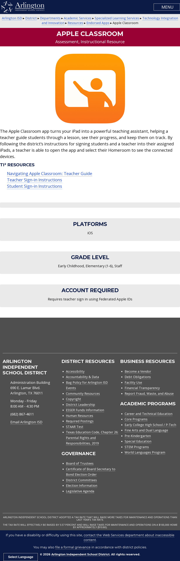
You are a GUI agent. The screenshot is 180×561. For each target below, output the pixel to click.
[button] (167, 7)
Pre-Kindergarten (138, 436)
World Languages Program (145, 452)
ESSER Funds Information (85, 410)
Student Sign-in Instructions (34, 186)
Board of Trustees (80, 463)
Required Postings (80, 421)
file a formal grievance (73, 547)
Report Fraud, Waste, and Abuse (149, 393)
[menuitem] (147, 339)
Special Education (138, 441)
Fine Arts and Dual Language (146, 430)
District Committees (81, 480)
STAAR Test (74, 427)
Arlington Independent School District (80, 554)
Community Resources (83, 393)
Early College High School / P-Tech (150, 425)
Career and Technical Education (148, 414)
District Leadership (80, 404)
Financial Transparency (142, 388)
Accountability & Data (82, 377)
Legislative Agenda (80, 491)
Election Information (81, 485)
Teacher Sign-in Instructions (34, 180)
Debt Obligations (138, 377)
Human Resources (79, 416)
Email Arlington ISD (26, 422)
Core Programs (136, 419)
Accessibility (75, 371)
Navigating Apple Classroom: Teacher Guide (49, 173)
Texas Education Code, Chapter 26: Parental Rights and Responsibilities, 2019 (92, 437)
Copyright (73, 399)
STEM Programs (137, 447)
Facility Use (133, 382)
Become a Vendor (138, 371)
